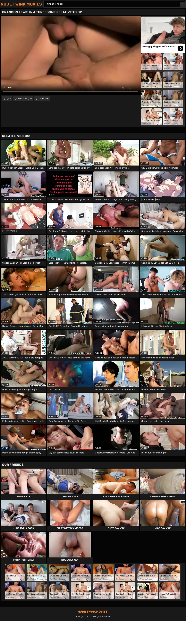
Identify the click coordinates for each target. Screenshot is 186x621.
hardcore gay (24, 98)
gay (9, 98)
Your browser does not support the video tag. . (71, 55)
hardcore (44, 98)
